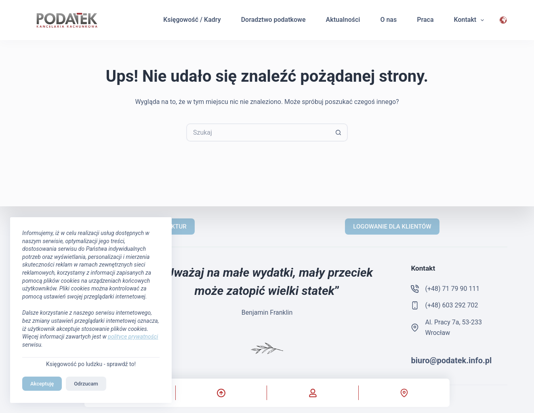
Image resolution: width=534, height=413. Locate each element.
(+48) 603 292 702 (451, 305)
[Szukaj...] (258, 132)
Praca (425, 19)
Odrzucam (86, 384)
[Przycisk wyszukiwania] (339, 132)
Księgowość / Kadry (192, 19)
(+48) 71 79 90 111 (452, 288)
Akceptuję (42, 384)
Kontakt (470, 20)
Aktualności (343, 19)
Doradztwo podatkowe (273, 19)
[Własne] (312, 392)
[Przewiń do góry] (221, 392)
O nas (388, 19)
